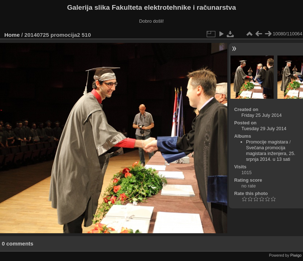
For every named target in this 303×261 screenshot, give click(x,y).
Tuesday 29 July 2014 (263, 128)
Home (12, 35)
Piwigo (296, 255)
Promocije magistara (267, 142)
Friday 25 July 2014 (261, 115)
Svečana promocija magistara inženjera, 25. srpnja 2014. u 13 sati (270, 153)
